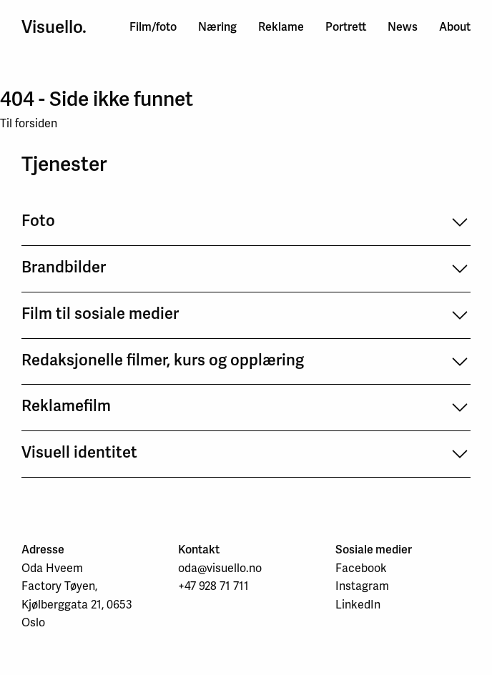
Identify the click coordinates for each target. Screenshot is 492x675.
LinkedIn (357, 604)
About (455, 26)
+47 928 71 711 (213, 585)
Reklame (281, 26)
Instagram (362, 585)
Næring (217, 26)
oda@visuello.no (220, 568)
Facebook (361, 568)
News (403, 26)
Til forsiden (28, 123)
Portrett (345, 26)
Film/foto (153, 26)
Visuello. (54, 27)
